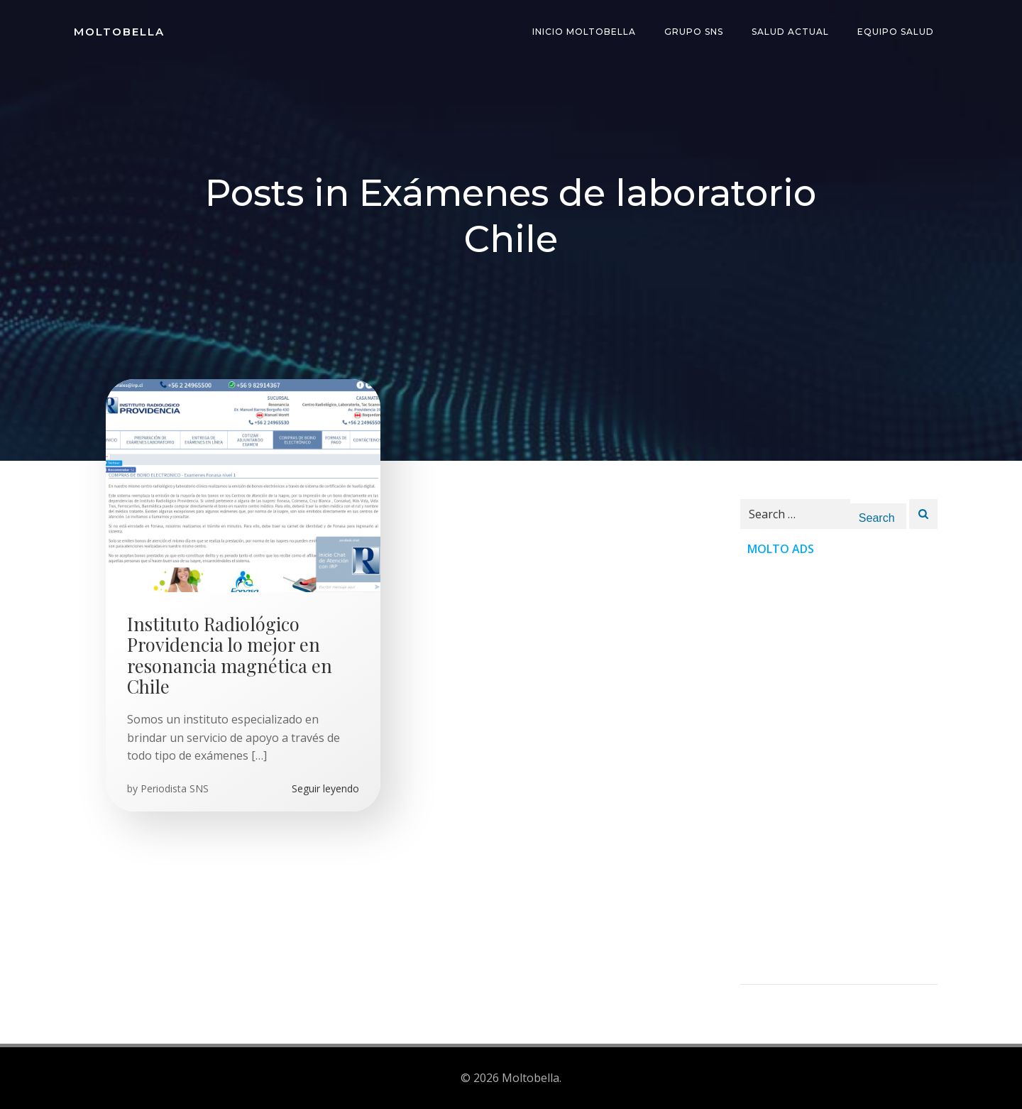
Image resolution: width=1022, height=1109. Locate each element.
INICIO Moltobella (584, 31)
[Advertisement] (839, 771)
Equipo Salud (895, 31)
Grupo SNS (693, 31)
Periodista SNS (175, 788)
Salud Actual (790, 31)
